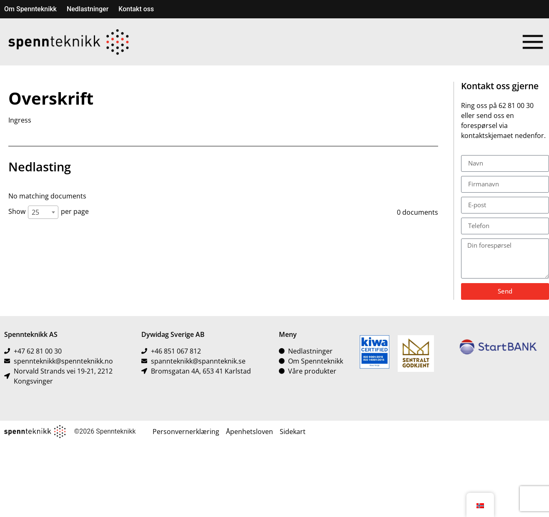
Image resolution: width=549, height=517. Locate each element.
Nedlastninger (87, 9)
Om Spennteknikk (30, 9)
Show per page (48, 212)
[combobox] (43, 212)
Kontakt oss (136, 9)
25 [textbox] (35, 212)
